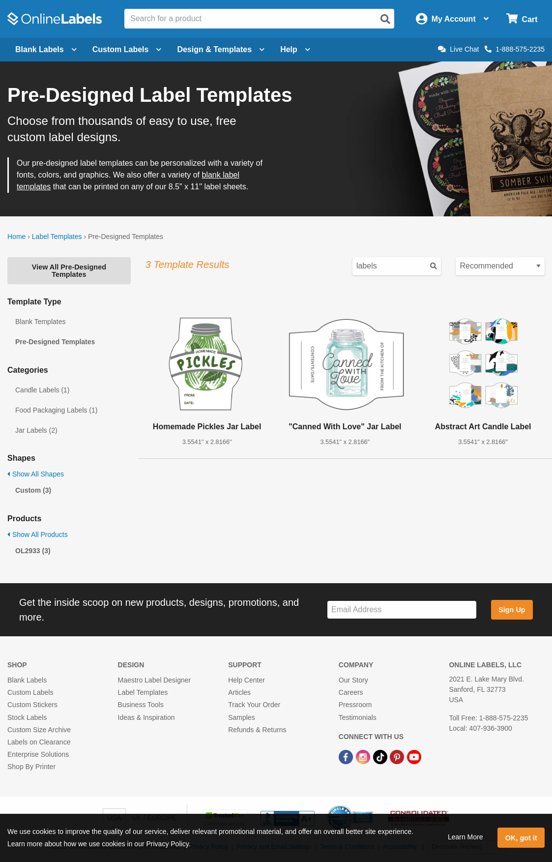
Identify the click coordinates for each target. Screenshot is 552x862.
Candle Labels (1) (42, 390)
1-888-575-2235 (515, 49)
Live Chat (458, 49)
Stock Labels (27, 717)
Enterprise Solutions (38, 754)
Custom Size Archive (39, 730)
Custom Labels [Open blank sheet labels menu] (127, 49)
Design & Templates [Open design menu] (220, 49)
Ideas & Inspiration (146, 717)
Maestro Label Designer (154, 680)
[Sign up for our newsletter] (401, 610)
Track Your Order (254, 705)
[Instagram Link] (364, 756)
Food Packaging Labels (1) (56, 410)
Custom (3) (33, 490)
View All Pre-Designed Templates (69, 270)
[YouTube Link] (414, 756)
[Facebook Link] (347, 756)
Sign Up (511, 610)
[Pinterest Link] (398, 756)
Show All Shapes (35, 474)
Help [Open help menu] (295, 49)
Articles (239, 692)
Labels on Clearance (38, 742)
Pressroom (355, 705)
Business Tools (141, 705)
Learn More (465, 837)
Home (16, 236)
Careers (351, 692)
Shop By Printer (31, 767)
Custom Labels (30, 692)
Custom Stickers (32, 705)
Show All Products (37, 534)
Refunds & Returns (257, 730)
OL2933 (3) (33, 551)
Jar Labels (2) (36, 430)
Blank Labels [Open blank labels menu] (46, 49)
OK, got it (521, 838)
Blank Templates (40, 322)
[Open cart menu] (522, 19)
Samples (241, 717)
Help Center (246, 680)
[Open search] (385, 19)
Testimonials (358, 717)
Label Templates (57, 236)
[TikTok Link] (381, 756)
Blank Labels (27, 680)
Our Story (353, 680)
